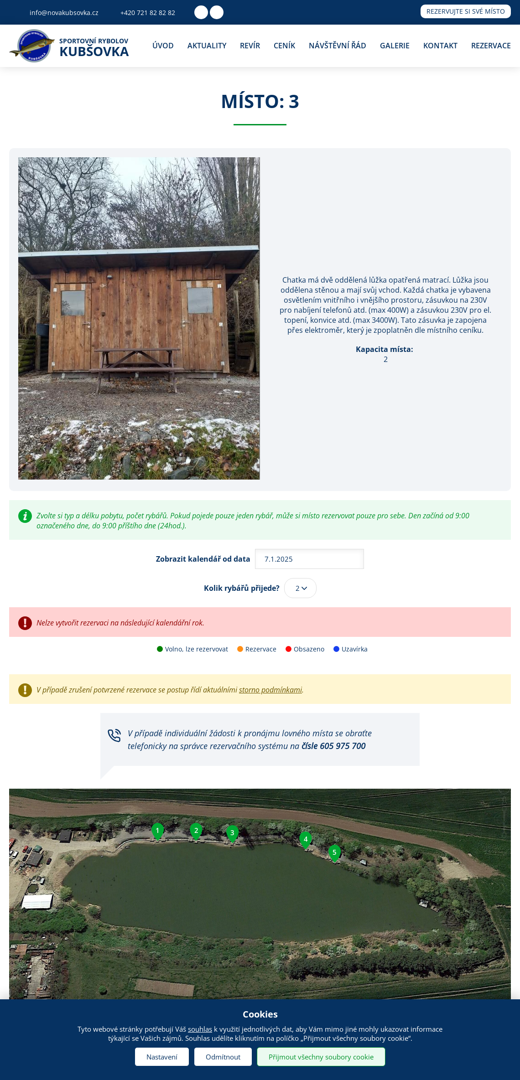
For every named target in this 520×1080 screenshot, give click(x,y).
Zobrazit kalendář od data (203, 559)
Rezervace (491, 46)
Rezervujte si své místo (465, 11)
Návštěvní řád (337, 46)
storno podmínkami (270, 690)
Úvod (163, 46)
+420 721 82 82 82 (147, 12)
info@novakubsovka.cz (64, 12)
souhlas (200, 1028)
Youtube (217, 12)
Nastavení (161, 1056)
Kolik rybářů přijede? (242, 588)
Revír (250, 46)
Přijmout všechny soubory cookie (321, 1056)
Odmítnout (223, 1056)
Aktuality (206, 46)
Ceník (284, 46)
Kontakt (440, 46)
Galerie (395, 46)
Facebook (201, 12)
